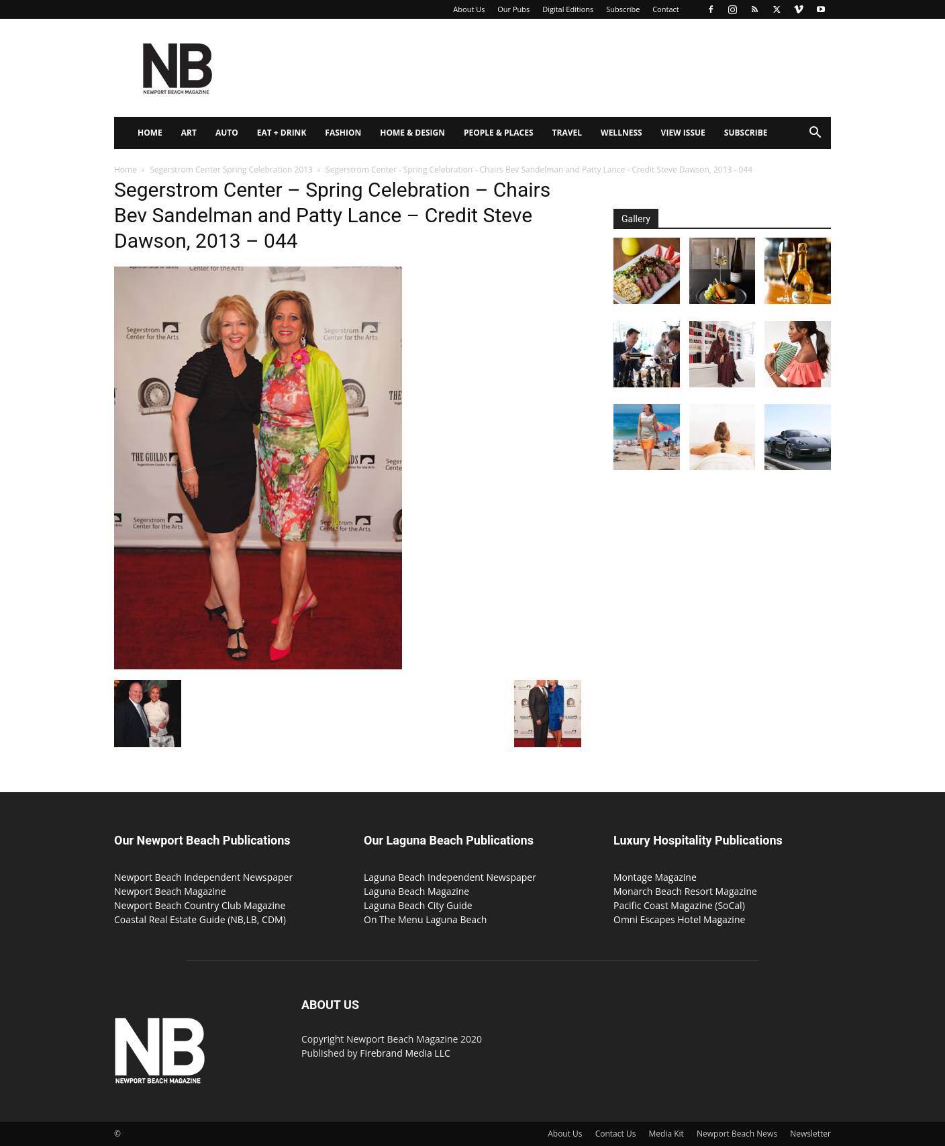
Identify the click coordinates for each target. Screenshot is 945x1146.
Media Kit (666, 1133)
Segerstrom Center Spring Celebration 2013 (231, 169)
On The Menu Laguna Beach (425, 919)
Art (189, 132)
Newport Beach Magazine (170, 891)
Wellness (621, 132)
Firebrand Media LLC (405, 1053)
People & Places (499, 132)
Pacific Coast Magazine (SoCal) (679, 905)
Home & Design (412, 132)
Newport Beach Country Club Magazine (199, 905)
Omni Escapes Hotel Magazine (679, 919)
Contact (665, 9)
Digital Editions (567, 9)
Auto (226, 132)
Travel (567, 132)
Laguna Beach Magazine (416, 891)
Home (150, 132)
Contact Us (615, 1133)
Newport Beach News (737, 1133)
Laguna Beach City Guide (418, 905)
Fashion (343, 132)
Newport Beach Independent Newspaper (203, 877)
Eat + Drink (282, 132)
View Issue (683, 132)
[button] (815, 134)
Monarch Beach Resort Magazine (685, 891)
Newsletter (810, 1133)
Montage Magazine (655, 877)
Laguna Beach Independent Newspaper (450, 877)
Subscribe (623, 9)
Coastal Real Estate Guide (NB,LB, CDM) (200, 919)
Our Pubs (513, 9)
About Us (469, 9)
